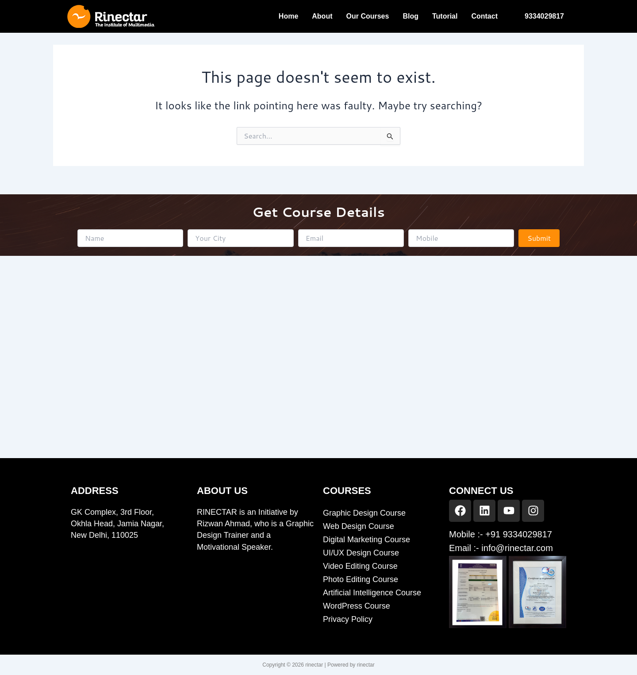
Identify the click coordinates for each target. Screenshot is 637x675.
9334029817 (544, 16)
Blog (410, 16)
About (322, 16)
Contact (484, 16)
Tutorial (444, 16)
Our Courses (367, 16)
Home (288, 16)
